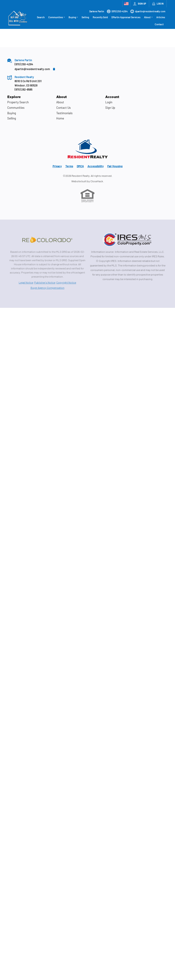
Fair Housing (115, 166)
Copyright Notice (66, 282)
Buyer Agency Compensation (47, 287)
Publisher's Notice (44, 282)
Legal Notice (26, 282)
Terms (69, 166)
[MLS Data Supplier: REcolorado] (47, 239)
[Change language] (126, 3)
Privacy (57, 166)
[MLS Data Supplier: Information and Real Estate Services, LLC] (127, 239)
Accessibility (96, 166)
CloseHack (96, 181)
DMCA (80, 166)
